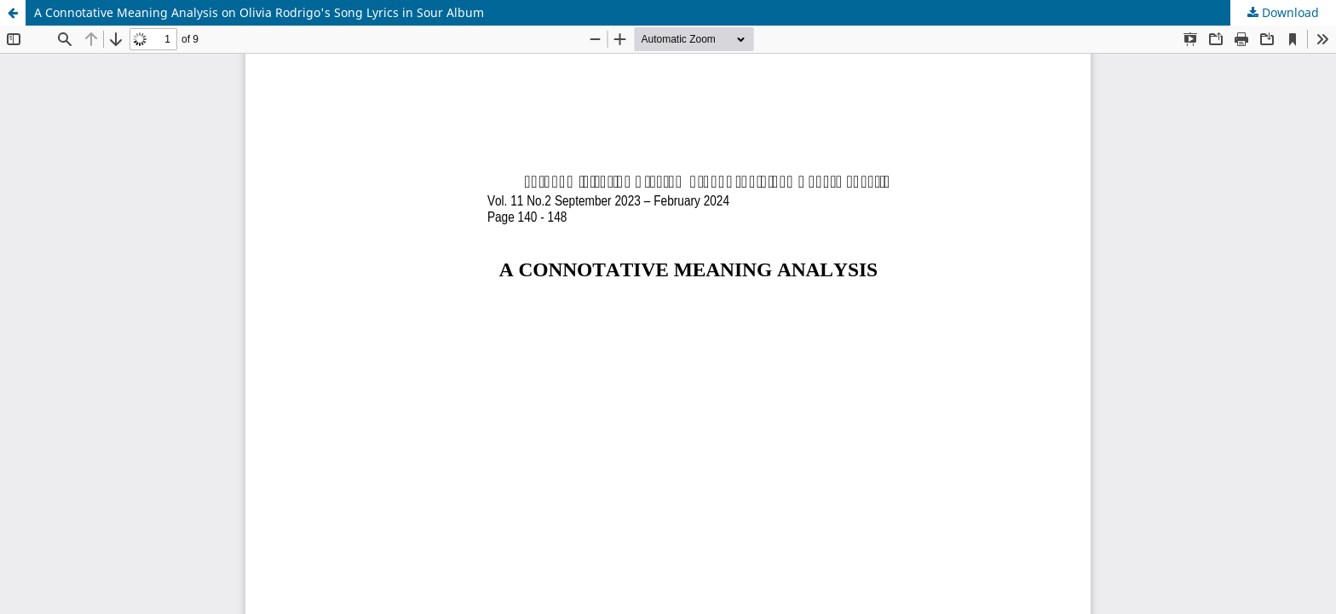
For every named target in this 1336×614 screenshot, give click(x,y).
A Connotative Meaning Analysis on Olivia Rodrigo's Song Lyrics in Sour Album (259, 12)
